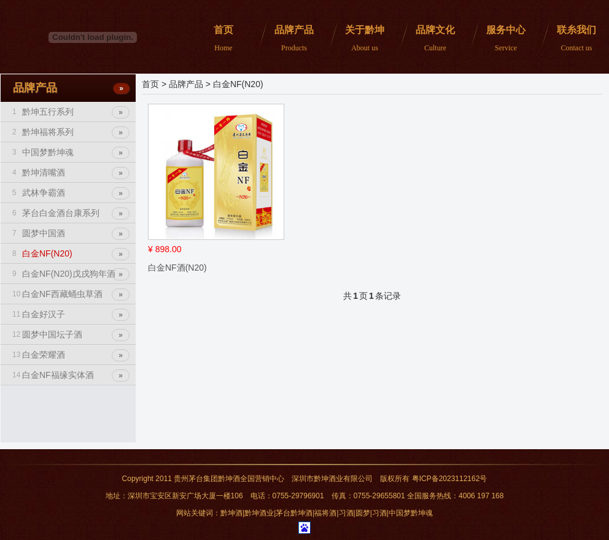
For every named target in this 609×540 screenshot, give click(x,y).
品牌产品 (290, 39)
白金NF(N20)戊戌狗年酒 (71, 274)
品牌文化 (432, 39)
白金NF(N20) (71, 253)
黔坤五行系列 (71, 112)
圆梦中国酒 (71, 233)
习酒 (346, 513)
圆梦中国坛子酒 (71, 334)
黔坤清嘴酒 (71, 172)
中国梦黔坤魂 (71, 152)
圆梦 (362, 513)
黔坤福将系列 (71, 132)
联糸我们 (573, 39)
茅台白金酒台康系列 (71, 213)
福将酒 (325, 513)
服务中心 (502, 39)
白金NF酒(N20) (177, 267)
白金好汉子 (71, 314)
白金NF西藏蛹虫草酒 (71, 294)
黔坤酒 (231, 513)
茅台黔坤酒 (294, 513)
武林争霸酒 (71, 192)
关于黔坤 (361, 39)
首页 (220, 39)
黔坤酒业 (259, 513)
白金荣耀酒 (71, 354)
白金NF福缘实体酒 (71, 375)
